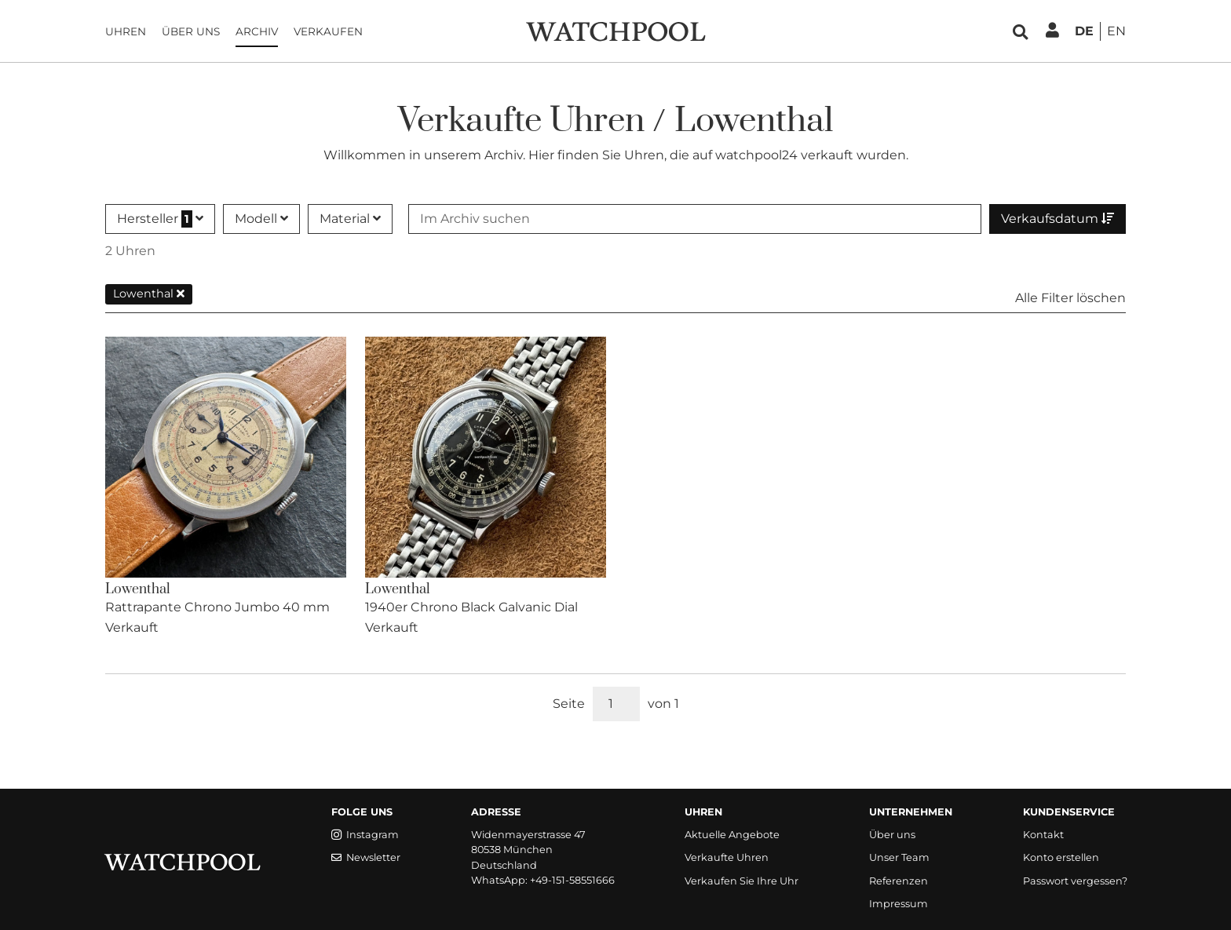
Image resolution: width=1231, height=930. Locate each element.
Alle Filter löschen (1070, 297)
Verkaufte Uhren (727, 857)
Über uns (191, 31)
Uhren (125, 31)
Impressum (898, 904)
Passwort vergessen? (1075, 881)
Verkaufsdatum (1057, 218)
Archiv (257, 31)
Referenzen (898, 881)
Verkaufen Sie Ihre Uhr (741, 881)
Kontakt (1043, 835)
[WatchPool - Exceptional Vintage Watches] (615, 30)
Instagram (365, 835)
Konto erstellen (1061, 857)
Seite (569, 703)
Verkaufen (328, 31)
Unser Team (899, 857)
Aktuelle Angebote (732, 835)
